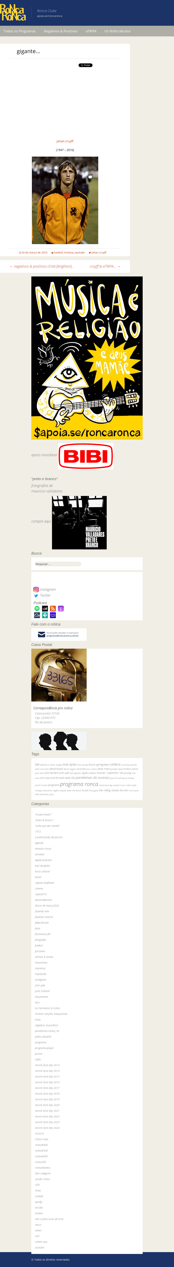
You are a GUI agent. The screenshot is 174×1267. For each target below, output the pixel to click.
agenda (39, 843)
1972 (38, 831)
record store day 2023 (47, 1122)
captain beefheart (44, 882)
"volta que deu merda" (47, 826)
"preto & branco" (44, 820)
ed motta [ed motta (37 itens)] (81, 769)
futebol (58, 252)
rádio (38, 1059)
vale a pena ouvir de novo (49, 1219)
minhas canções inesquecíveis (51, 1014)
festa (37, 928)
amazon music (43, 848)
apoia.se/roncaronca (49, 16)
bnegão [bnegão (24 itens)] (59, 764)
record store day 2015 (47, 1076)
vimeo (38, 1230)
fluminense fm (43, 934)
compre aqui (41, 521)
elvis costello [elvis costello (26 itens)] (91, 769)
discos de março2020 (47, 905)
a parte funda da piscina (48, 837)
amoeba (39, 854)
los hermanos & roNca (47, 1008)
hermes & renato (44, 957)
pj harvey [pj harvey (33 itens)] (129, 778)
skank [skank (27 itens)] (69, 790)
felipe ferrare (41, 922)
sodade (39, 1196)
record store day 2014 (47, 1071)
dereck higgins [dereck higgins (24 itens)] (70, 769)
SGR (37, 1184)
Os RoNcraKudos (118, 31)
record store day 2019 (47, 1099)
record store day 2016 (47, 1082)
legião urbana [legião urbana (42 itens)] (89, 773)
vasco (38, 1224)
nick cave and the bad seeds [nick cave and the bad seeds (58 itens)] (55, 778)
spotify (38, 1202)
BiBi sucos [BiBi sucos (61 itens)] (41, 764)
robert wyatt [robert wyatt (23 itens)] (131, 785)
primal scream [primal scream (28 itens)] (41, 785)
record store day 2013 (47, 1065)
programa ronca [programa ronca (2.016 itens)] (79, 784)
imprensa (40, 968)
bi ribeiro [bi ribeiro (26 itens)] (51, 764)
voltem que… (42, 1241)
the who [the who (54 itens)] (124, 790)
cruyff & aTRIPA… (105, 266)
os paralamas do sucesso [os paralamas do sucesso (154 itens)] (90, 777)
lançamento (41, 996)
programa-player (44, 1048)
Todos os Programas (20, 31)
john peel (40, 985)
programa (40, 1042)
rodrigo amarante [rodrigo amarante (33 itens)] (43, 790)
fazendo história (44, 917)
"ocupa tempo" (43, 814)
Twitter (42, 595)
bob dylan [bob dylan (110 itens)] (69, 764)
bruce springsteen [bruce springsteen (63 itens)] (99, 764)
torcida (39, 1207)
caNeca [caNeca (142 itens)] (115, 764)
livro (37, 1002)
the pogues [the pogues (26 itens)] (93, 790)
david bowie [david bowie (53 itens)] (56, 769)
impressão (40, 974)
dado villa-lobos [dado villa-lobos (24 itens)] (42, 769)
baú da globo (42, 865)
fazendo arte (42, 911)
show (38, 1190)
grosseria (40, 951)
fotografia (40, 939)
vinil (37, 1236)
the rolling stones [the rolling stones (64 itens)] (109, 790)
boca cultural (42, 871)
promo (39, 1053)
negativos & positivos (46, 1025)
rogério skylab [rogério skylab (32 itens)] (59, 790)
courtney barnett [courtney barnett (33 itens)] (129, 764)
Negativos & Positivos (61, 31)
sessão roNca (42, 1179)
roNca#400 (41, 1145)
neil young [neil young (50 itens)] (125, 773)
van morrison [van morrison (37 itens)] (41, 794)
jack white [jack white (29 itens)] (39, 773)
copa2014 (40, 894)
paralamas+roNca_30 (47, 1031)
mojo (38, 1019)
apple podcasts (43, 860)
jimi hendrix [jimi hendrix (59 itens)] (52, 773)
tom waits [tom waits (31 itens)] (134, 790)
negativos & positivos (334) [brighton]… (41, 266)
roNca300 (40, 1162)
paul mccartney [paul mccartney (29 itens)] (117, 778)
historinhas (41, 962)
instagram (40, 979)
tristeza (68, 252)
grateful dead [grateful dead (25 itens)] (117, 769)
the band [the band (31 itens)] (76, 790)
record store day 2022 (47, 1116)
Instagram (44, 589)
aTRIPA (91, 31)
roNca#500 (41, 1150)
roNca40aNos (42, 1167)
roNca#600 (41, 1156)
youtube (80, 252)
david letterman (43, 900)
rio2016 (39, 1133)
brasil (38, 877)
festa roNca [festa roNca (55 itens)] (104, 769)
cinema (39, 888)
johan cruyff (65, 141)
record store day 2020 (47, 1105)
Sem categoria (43, 1173)
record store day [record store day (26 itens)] (106, 785)
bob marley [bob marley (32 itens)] (82, 764)
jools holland (42, 991)
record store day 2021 (47, 1110)
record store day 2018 (47, 1093)
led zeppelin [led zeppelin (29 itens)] (75, 773)
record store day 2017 (47, 1088)
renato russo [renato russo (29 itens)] (119, 785)
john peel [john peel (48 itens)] (64, 773)
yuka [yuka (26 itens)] (51, 794)
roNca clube (41, 1139)
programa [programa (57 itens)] (53, 785)
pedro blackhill (43, 1036)
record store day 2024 (47, 1128)
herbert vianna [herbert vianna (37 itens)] (130, 769)
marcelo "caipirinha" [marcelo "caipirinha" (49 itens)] (108, 773)
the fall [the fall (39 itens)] (85, 790)
